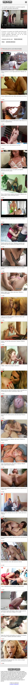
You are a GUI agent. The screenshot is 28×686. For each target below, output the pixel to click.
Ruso (3, 41)
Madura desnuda (18, 39)
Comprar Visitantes (14, 684)
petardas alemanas (10, 41)
